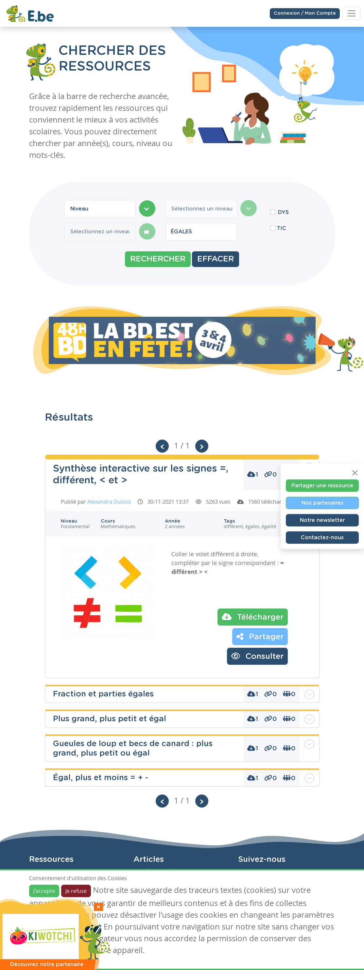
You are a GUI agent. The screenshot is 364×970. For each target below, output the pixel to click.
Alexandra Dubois (109, 501)
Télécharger (253, 617)
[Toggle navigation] (351, 13)
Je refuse (76, 891)
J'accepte (44, 891)
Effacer (215, 259)
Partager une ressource (322, 485)
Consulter (257, 656)
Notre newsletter (322, 520)
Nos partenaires (322, 503)
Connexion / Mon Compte (305, 13)
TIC (281, 228)
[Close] (355, 473)
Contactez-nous (322, 537)
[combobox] (100, 209)
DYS (283, 212)
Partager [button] (260, 636)
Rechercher (157, 259)
